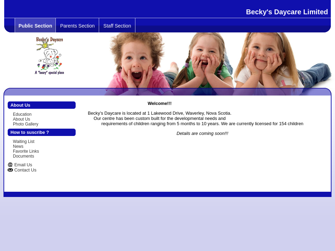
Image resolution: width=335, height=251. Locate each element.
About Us (21, 119)
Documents (23, 156)
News (18, 146)
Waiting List (24, 141)
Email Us (23, 164)
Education (22, 114)
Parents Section (77, 26)
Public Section (35, 26)
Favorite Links (26, 151)
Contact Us (25, 170)
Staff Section (117, 26)
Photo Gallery (25, 124)
